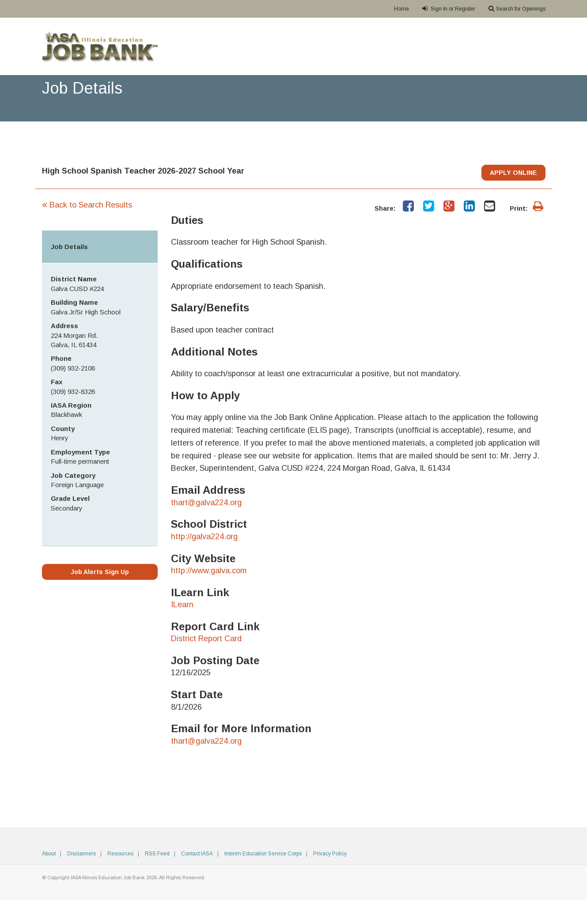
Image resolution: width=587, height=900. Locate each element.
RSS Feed (157, 854)
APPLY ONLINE (513, 172)
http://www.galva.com (209, 570)
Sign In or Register (448, 8)
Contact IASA (197, 854)
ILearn (182, 604)
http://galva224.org (204, 536)
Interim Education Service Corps (263, 854)
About (49, 854)
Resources (120, 854)
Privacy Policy (330, 854)
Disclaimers (81, 854)
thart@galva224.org (206, 502)
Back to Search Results (87, 204)
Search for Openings (517, 8)
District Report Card (206, 638)
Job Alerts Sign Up (100, 571)
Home (401, 9)
